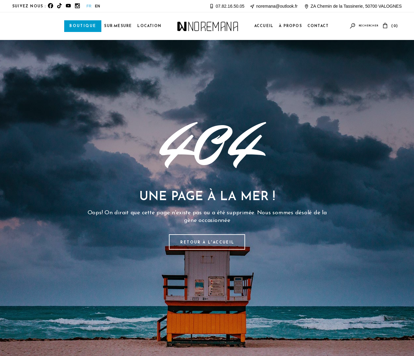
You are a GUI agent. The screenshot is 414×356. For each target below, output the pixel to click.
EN (97, 6)
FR (89, 6)
